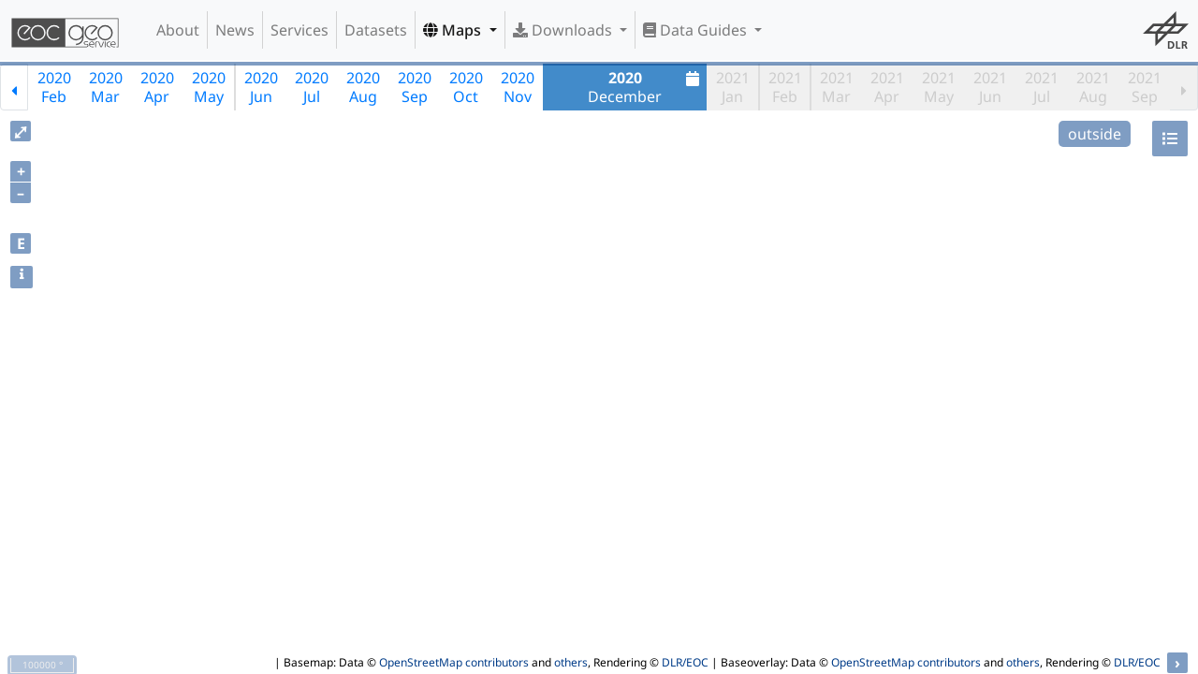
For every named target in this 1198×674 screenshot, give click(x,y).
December (646, 87)
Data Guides (697, 30)
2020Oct (466, 87)
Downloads (564, 30)
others (571, 662)
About (177, 30)
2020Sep (414, 87)
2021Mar (837, 87)
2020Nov (517, 87)
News (235, 30)
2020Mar (106, 87)
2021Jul (1042, 87)
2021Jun (990, 87)
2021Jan (733, 87)
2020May (209, 87)
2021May (939, 87)
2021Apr (887, 87)
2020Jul (312, 87)
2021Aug (1093, 87)
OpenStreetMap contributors (454, 662)
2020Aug (363, 87)
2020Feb (54, 87)
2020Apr (157, 87)
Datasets (375, 30)
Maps (454, 30)
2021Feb (785, 87)
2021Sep (1144, 87)
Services (299, 30)
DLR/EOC (685, 662)
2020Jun (261, 87)
